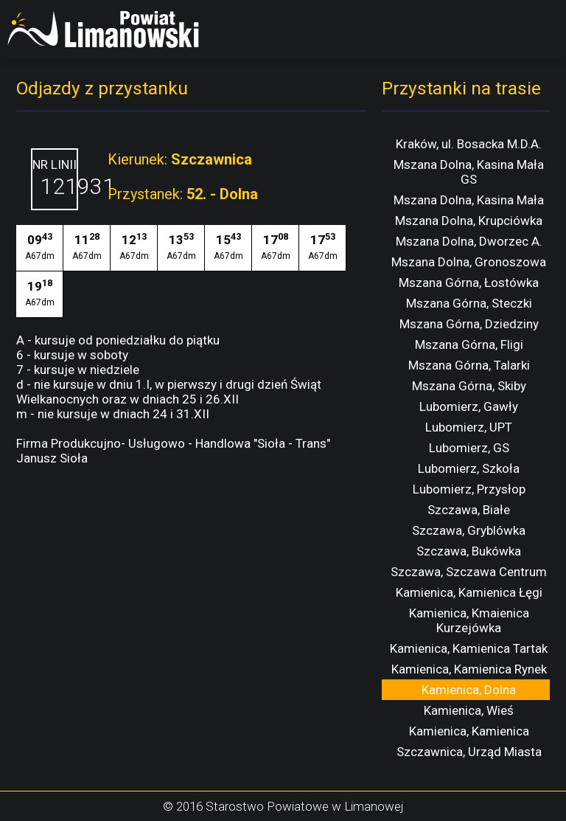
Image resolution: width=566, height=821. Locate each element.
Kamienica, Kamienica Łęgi (469, 592)
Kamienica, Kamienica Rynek (469, 669)
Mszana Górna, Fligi (469, 344)
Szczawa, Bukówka (468, 551)
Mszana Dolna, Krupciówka (468, 220)
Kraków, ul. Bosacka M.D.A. (469, 143)
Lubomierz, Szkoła (469, 468)
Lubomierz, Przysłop (469, 489)
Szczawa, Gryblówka (468, 530)
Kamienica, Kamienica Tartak (469, 648)
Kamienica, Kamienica (469, 731)
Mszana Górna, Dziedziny (469, 323)
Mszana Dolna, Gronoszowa (468, 261)
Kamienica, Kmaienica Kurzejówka (469, 620)
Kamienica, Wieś (469, 710)
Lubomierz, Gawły (468, 406)
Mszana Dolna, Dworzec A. (469, 241)
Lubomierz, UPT (468, 427)
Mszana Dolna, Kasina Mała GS (469, 172)
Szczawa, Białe (468, 509)
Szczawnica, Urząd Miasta (469, 751)
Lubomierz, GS (469, 447)
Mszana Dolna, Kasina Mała (469, 200)
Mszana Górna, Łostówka (469, 282)
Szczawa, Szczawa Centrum (469, 571)
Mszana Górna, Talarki (469, 365)
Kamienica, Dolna (469, 689)
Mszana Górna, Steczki (469, 303)
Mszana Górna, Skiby (469, 385)
